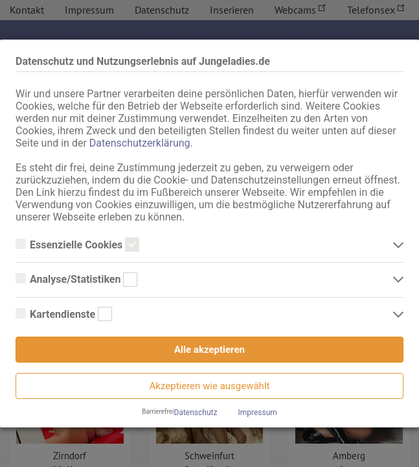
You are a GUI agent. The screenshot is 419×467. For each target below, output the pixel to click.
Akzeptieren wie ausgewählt (210, 386)
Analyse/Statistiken (76, 279)
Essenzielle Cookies (77, 245)
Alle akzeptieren (209, 349)
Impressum (257, 412)
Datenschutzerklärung (139, 143)
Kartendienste (64, 314)
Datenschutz (196, 412)
